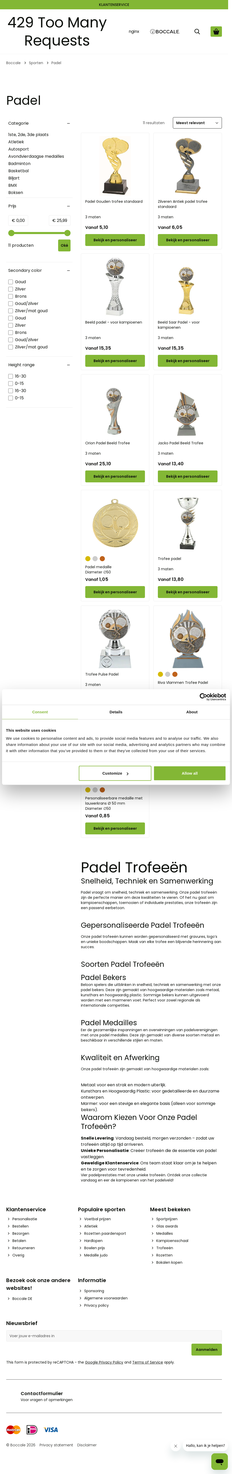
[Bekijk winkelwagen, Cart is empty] (216, 31)
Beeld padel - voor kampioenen (113, 322)
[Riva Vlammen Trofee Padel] (188, 639)
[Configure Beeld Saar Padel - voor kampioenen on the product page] (188, 361)
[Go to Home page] (165, 31)
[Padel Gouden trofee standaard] (115, 166)
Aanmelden (207, 1349)
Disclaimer (87, 1445)
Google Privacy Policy (104, 1362)
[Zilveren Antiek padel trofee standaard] (188, 166)
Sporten (36, 62)
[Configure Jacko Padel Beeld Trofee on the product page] (188, 476)
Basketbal (18, 171)
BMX (12, 185)
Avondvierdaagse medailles (36, 156)
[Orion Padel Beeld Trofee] (115, 407)
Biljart (14, 178)
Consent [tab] (40, 711)
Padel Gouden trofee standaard (114, 201)
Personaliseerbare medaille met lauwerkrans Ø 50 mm (115, 803)
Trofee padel (169, 558)
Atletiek (16, 142)
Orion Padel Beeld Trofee (107, 443)
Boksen (15, 193)
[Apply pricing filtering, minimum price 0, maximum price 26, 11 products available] (64, 245)
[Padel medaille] (115, 523)
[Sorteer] (197, 123)
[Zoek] (197, 31)
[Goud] (88, 558)
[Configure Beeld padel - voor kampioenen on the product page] (115, 361)
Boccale (13, 62)
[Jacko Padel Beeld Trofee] (188, 407)
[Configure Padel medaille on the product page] (115, 592)
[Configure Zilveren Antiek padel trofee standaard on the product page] (188, 240)
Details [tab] (116, 711)
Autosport (18, 149)
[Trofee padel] (188, 523)
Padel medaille (115, 569)
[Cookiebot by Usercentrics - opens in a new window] (203, 697)
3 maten (93, 217)
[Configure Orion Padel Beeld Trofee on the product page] (115, 476)
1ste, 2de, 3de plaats (28, 135)
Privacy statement (56, 1445)
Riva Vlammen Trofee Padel (183, 682)
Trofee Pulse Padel (102, 674)
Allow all (190, 773)
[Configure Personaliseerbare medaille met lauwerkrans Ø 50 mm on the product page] (115, 828)
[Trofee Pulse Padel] (115, 639)
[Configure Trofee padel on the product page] (188, 592)
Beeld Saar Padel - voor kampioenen (179, 325)
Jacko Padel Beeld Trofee (180, 443)
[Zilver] (95, 558)
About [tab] (192, 711)
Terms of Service (147, 1362)
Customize (115, 773)
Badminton (19, 164)
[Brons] (102, 558)
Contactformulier (42, 1393)
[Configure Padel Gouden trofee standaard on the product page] (115, 240)
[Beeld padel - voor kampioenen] (115, 287)
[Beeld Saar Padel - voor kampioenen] (188, 287)
